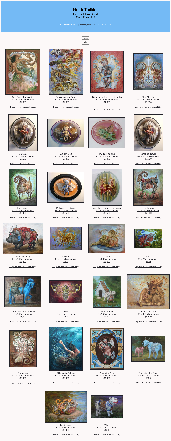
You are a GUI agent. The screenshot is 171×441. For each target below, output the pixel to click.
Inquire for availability (23, 107)
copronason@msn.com (86, 25)
